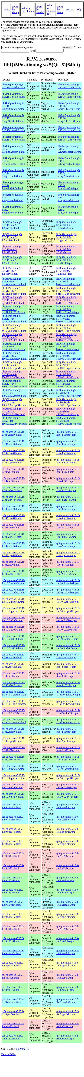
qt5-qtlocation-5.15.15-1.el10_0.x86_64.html (13, 795)
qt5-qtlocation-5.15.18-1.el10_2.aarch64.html (13, 582)
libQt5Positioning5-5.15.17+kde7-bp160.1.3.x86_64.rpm (67, 346)
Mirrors (70, 9)
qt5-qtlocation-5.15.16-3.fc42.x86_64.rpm (68, 758)
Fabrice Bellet (8, 1054)
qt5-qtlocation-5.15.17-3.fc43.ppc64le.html (13, 665)
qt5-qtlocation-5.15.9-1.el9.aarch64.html (13, 806)
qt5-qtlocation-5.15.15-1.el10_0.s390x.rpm (68, 786)
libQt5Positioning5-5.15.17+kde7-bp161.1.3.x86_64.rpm (67, 309)
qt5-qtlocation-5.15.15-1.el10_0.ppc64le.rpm (68, 777)
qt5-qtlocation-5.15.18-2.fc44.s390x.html (13, 470)
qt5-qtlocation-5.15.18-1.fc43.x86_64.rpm (68, 535)
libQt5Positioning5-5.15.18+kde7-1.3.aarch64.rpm (66, 225)
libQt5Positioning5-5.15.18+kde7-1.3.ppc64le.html (12, 237)
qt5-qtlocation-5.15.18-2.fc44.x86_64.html (13, 489)
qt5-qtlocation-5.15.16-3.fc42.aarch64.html (13, 730)
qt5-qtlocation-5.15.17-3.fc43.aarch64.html (13, 656)
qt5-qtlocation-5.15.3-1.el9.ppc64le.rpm (67, 915)
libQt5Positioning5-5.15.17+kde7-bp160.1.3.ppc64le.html (14, 328)
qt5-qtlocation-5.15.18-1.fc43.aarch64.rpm (68, 507)
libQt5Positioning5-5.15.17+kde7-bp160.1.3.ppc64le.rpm (68, 328)
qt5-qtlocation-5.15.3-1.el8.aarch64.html (13, 952)
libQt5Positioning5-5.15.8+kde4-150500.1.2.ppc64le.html (14, 402)
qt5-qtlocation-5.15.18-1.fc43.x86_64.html (13, 535)
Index (7, 9)
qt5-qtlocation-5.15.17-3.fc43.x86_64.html (13, 684)
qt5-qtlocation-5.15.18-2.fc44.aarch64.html (13, 433)
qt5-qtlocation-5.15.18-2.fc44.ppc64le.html (13, 452)
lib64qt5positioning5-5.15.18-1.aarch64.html (13, 86)
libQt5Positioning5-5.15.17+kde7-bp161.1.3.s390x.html (13, 300)
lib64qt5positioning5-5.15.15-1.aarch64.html (13, 129)
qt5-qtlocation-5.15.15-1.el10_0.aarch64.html (13, 767)
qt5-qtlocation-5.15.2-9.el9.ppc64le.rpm (67, 1013)
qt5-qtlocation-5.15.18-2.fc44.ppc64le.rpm (68, 452)
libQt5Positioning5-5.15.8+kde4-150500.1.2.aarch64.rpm (68, 393)
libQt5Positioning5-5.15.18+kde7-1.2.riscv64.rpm (66, 271)
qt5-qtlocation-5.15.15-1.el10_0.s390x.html (13, 786)
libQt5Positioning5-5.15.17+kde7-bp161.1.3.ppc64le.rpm (68, 291)
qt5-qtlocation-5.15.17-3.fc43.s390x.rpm (68, 674)
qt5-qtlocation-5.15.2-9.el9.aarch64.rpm (67, 1000)
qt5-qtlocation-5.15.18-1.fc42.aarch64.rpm (68, 544)
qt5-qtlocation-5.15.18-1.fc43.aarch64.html (13, 507)
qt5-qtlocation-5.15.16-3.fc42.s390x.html (13, 749)
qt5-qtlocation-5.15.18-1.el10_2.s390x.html (13, 619)
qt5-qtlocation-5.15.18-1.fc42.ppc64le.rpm (68, 554)
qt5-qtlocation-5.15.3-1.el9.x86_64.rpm (67, 940)
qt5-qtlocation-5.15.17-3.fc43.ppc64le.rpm (68, 665)
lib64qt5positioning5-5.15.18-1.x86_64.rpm (69, 95)
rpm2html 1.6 (22, 1049)
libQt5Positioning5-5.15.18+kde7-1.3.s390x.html (12, 249)
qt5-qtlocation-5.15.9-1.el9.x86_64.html (13, 879)
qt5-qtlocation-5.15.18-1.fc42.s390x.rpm (68, 563)
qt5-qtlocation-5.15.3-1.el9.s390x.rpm (67, 927)
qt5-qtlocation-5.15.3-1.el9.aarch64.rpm (67, 903)
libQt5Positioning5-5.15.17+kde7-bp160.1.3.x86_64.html (13, 346)
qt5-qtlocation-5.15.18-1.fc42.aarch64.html (13, 544)
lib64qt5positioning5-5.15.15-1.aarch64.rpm (69, 129)
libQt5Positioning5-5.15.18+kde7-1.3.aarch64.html (12, 225)
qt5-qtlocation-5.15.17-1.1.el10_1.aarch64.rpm (68, 693)
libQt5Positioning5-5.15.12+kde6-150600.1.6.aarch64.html (14, 356)
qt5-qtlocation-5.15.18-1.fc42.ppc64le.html (13, 554)
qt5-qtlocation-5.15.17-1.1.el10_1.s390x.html (13, 712)
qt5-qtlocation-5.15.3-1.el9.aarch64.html (13, 903)
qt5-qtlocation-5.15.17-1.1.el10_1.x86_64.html (14, 721)
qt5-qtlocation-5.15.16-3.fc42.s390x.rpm (68, 749)
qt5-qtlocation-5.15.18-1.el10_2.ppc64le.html (13, 600)
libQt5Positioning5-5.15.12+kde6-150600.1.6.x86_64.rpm (68, 383)
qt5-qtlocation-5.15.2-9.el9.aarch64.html (13, 1000)
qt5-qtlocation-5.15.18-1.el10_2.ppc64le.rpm (68, 600)
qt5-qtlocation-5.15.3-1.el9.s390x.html (13, 927)
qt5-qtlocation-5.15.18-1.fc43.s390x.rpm (68, 526)
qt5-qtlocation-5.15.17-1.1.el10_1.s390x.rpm (68, 712)
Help (79, 9)
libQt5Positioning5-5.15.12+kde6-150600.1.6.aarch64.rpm (68, 356)
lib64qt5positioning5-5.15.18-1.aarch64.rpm (69, 86)
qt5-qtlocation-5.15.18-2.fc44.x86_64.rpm (68, 489)
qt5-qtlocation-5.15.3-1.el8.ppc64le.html (13, 964)
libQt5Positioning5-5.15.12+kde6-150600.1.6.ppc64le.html (14, 365)
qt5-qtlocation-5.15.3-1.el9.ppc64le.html (13, 915)
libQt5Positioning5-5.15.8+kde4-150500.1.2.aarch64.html (14, 393)
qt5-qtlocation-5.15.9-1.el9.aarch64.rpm (67, 806)
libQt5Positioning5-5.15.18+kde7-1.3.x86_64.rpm (66, 260)
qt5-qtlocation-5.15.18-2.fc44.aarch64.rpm (68, 433)
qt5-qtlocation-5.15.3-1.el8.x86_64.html (13, 988)
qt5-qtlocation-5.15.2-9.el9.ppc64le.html (13, 1013)
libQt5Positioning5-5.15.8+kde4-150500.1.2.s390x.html (13, 411)
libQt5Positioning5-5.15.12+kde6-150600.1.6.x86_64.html (14, 383)
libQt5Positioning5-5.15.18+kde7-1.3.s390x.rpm (66, 249)
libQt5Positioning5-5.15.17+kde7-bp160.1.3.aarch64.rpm (68, 318)
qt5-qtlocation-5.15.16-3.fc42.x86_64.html (13, 758)
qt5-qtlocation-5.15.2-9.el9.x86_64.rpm (67, 1037)
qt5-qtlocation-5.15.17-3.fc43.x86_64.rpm (68, 684)
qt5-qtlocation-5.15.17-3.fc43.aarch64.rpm (68, 656)
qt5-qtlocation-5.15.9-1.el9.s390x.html (13, 854)
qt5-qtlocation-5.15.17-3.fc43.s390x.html (13, 674)
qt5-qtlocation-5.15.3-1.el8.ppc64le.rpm (67, 964)
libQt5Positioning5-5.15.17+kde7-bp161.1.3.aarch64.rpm (68, 281)
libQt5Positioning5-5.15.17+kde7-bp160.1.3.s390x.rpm (67, 337)
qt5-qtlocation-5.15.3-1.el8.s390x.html (13, 976)
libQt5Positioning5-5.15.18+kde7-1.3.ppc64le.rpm (66, 237)
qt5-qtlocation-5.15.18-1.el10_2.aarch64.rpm (68, 582)
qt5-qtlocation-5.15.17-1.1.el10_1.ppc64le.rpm (68, 702)
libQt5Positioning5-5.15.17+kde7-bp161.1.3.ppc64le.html (14, 291)
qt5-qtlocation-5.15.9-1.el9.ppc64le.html (13, 830)
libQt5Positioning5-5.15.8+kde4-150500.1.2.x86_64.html (14, 421)
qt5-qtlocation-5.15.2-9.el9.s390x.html (13, 1025)
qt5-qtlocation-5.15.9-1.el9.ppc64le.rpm (67, 830)
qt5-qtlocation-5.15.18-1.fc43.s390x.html (13, 526)
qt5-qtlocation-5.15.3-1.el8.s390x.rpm (67, 976)
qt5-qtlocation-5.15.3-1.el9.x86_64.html (13, 940)
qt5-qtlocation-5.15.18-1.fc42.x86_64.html (13, 572)
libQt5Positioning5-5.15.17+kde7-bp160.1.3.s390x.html (13, 337)
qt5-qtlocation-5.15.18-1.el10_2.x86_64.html (13, 637)
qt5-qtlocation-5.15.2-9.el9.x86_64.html (13, 1037)
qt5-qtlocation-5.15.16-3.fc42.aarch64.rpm (68, 730)
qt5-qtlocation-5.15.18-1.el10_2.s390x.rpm (68, 619)
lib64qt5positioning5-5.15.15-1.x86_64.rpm (69, 138)
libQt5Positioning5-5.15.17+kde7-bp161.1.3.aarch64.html (14, 281)
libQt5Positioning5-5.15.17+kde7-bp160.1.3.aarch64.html (14, 318)
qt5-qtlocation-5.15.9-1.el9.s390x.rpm (67, 854)
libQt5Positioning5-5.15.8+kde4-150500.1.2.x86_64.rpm (68, 421)
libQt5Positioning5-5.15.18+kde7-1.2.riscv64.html (12, 271)
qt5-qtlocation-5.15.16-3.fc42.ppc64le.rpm (68, 739)
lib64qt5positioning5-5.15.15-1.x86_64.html (13, 138)
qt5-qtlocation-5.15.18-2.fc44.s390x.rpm (68, 470)
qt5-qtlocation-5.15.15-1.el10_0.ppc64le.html (13, 777)
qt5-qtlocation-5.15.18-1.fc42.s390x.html (13, 563)
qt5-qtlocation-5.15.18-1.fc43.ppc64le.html (13, 517)
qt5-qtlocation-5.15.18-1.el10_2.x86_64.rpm (68, 637)
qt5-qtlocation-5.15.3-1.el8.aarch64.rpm (67, 952)
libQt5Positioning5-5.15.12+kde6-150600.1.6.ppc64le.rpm (68, 365)
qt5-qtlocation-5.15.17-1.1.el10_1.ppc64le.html (14, 702)
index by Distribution (27, 9)
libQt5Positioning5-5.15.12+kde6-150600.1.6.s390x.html (13, 374)
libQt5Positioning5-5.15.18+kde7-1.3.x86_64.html (12, 260)
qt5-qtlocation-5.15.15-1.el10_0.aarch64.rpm (68, 767)
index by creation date (50, 9)
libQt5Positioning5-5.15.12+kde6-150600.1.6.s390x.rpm (67, 374)
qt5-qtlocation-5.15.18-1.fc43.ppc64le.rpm (68, 517)
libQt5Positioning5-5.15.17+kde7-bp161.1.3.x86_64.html (13, 309)
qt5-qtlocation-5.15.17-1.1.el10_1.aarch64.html (14, 693)
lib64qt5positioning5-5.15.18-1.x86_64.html (13, 95)
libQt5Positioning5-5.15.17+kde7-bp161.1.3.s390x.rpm (67, 300)
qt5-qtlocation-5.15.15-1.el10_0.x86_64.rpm (68, 795)
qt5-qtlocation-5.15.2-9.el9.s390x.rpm (67, 1025)
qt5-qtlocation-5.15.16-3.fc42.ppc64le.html (13, 739)
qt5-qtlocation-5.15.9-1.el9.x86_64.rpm (67, 879)
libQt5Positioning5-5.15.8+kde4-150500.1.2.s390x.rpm (67, 411)
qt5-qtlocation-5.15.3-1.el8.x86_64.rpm (67, 988)
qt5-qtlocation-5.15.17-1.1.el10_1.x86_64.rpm (68, 721)
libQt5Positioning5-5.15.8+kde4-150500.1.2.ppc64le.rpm (68, 402)
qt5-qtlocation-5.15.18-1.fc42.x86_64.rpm (68, 572)
